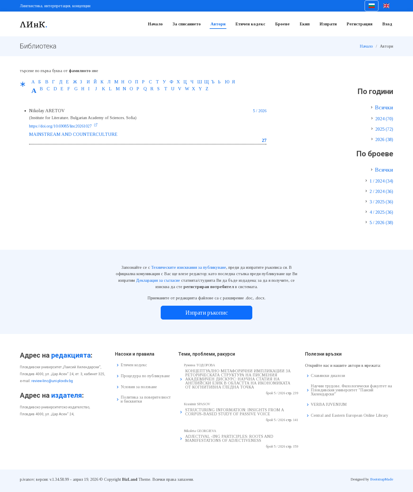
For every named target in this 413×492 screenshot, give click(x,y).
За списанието (187, 24)
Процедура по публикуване (145, 376)
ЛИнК (34, 24)
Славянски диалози (328, 376)
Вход (387, 24)
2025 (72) (384, 129)
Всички (384, 107)
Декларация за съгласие (158, 280)
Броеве (282, 24)
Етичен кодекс (250, 24)
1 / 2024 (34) (381, 181)
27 (264, 140)
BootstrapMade (381, 479)
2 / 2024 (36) (381, 191)
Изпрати (328, 24)
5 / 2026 (259, 111)
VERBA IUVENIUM (329, 405)
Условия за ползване (139, 387)
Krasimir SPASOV (197, 404)
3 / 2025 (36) (381, 201)
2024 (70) (384, 118)
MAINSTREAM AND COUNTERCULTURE (73, 134)
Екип (305, 24)
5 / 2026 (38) (381, 222)
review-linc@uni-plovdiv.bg (52, 381)
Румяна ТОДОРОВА (199, 365)
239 (295, 393)
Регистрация (359, 24)
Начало (155, 24)
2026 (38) (384, 139)
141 (295, 420)
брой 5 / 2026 (275, 393)
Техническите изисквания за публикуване (188, 267)
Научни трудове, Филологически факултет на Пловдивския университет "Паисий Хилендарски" (351, 390)
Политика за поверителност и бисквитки (146, 399)
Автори (218, 24)
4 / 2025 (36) (381, 212)
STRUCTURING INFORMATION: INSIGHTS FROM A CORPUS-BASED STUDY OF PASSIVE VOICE (234, 412)
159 (295, 446)
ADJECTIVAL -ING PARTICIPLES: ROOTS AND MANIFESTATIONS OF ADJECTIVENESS (229, 438)
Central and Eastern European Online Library (349, 416)
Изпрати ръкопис (206, 312)
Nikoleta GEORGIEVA (200, 431)
